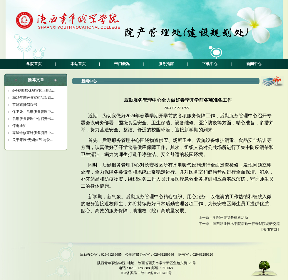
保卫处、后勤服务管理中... (33, 112)
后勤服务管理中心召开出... (33, 119)
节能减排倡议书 (24, 105)
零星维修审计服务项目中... (33, 133)
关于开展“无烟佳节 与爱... (32, 140)
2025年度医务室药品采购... (33, 98)
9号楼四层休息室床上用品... (34, 91)
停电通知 (19, 126)
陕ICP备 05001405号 (156, 273)
